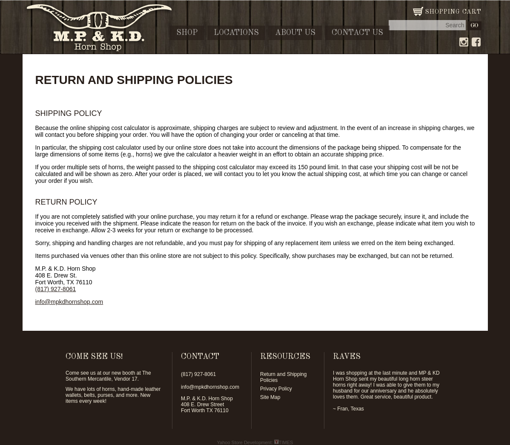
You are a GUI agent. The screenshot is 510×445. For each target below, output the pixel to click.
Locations (236, 33)
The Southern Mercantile (108, 376)
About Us (295, 33)
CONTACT (200, 357)
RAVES (347, 357)
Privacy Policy (276, 389)
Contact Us (357, 33)
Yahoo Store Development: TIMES (255, 442)
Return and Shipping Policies (283, 377)
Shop (187, 33)
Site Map (270, 397)
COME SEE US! (94, 357)
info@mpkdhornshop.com (69, 301)
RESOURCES (285, 357)
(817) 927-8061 (55, 289)
